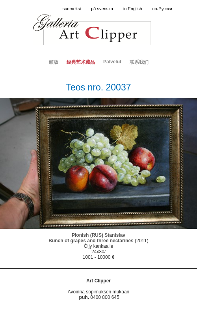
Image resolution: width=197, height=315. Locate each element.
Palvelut (112, 61)
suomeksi (72, 8)
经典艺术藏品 (81, 62)
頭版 (53, 62)
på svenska (102, 8)
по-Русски (162, 8)
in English (132, 8)
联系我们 (139, 62)
